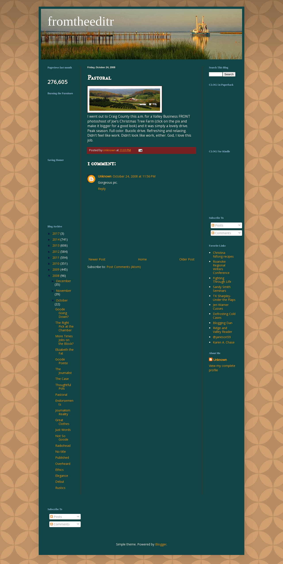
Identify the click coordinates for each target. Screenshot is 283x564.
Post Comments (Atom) (124, 267)
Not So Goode (61, 438)
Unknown (104, 176)
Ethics (59, 470)
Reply (102, 189)
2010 (56, 263)
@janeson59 (222, 337)
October (62, 300)
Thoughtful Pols (63, 387)
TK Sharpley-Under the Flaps (224, 298)
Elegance (61, 475)
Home (142, 259)
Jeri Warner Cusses (221, 307)
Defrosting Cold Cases (224, 316)
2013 (56, 245)
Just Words (63, 430)
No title (60, 451)
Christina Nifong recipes (223, 254)
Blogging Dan (222, 323)
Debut (59, 481)
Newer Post (96, 259)
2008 (56, 276)
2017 (56, 233)
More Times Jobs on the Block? (64, 340)
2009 (56, 269)
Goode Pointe (61, 361)
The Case (62, 379)
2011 (56, 257)
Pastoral (61, 394)
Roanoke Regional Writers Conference (221, 267)
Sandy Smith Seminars (222, 289)
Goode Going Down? (62, 313)
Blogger (160, 544)
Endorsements (64, 402)
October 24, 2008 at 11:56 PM (134, 176)
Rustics (60, 488)
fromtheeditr (81, 21)
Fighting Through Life (222, 280)
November (63, 291)
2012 (56, 251)
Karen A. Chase (224, 342)
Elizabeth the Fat (64, 351)
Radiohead (63, 445)
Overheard (62, 464)
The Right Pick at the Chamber (64, 326)
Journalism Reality (62, 412)
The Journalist (63, 371)
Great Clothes (62, 422)
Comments (221, 233)
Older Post (187, 259)
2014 (56, 239)
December (63, 281)
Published (62, 457)
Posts (217, 225)
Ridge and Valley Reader (222, 330)
